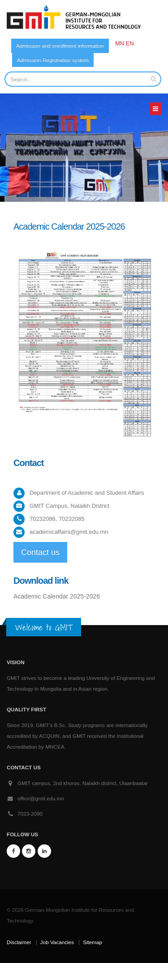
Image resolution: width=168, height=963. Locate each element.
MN (119, 43)
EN (130, 43)
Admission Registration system (53, 60)
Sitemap (92, 942)
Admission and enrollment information (60, 46)
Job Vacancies (57, 942)
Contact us (40, 552)
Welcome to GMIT (43, 627)
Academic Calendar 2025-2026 (56, 596)
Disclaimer (19, 942)
